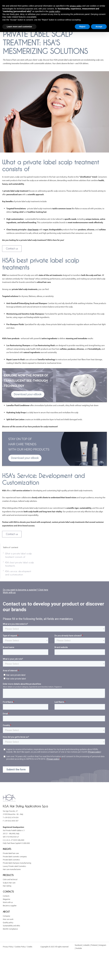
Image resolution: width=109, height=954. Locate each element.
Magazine (6, 899)
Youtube (79, 948)
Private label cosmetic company (15, 856)
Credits (29, 946)
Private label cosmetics (11, 859)
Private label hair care (11, 853)
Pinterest (94, 945)
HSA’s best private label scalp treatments (19, 564)
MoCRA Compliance (10, 929)
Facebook (78, 945)
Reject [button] (82, 26)
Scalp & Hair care (9, 882)
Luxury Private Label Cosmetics (14, 866)
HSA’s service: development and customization (18, 573)
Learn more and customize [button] (19, 26)
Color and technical (10, 879)
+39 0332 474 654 (11, 817)
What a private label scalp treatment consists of (18, 555)
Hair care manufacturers (12, 869)
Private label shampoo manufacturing (17, 863)
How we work (8, 919)
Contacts (6, 896)
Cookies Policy (20, 946)
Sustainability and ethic (11, 925)
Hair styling (7, 885)
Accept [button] (99, 26)
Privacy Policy (8, 946)
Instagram (102, 945)
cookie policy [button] (54, 11)
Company (6, 916)
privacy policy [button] (76, 6)
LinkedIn (86, 945)
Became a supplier (9, 905)
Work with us (8, 902)
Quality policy (8, 922)
